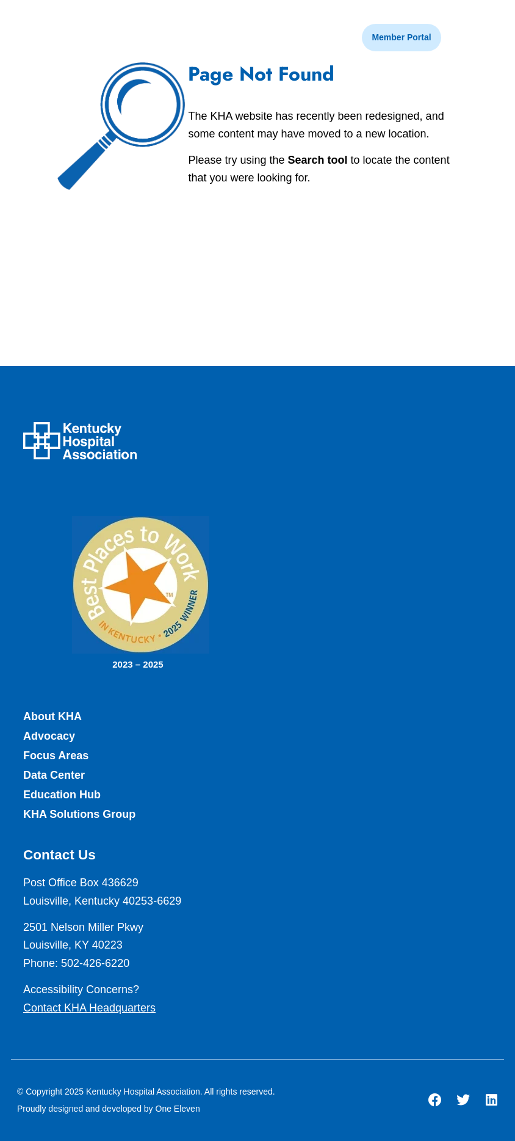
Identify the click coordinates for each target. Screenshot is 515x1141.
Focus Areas (55, 755)
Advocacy (49, 736)
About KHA (52, 716)
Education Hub (62, 795)
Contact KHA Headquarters (89, 1008)
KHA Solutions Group (79, 814)
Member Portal (401, 37)
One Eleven (178, 1109)
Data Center (54, 775)
